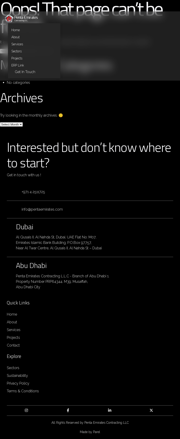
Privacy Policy (18, 383)
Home (15, 30)
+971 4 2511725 (33, 192)
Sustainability (17, 375)
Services (17, 44)
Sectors (16, 51)
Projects (16, 58)
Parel (96, 432)
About (15, 37)
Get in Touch (25, 72)
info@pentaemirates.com (42, 209)
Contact (13, 345)
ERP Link (17, 65)
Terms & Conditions (23, 391)
